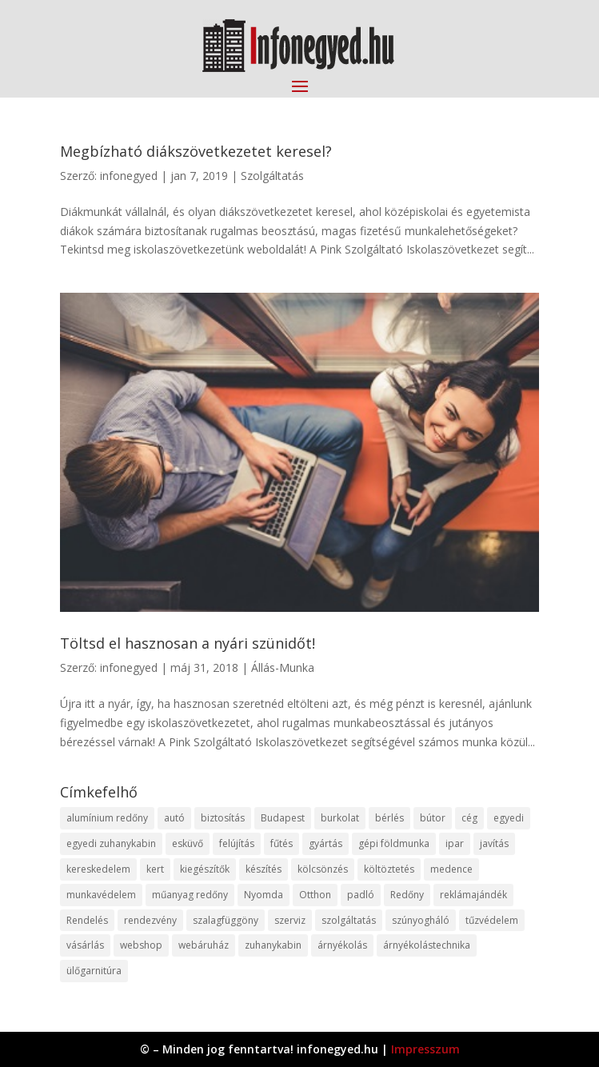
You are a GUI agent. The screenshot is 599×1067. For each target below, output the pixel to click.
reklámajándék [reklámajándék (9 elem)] (473, 894)
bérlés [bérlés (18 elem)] (389, 818)
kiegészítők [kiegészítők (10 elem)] (205, 869)
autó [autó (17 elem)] (174, 818)
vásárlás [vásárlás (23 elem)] (85, 945)
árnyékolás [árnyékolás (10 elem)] (342, 945)
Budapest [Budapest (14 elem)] (283, 818)
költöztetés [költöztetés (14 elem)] (389, 869)
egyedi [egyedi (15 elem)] (508, 818)
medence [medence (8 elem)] (451, 869)
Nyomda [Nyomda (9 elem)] (263, 894)
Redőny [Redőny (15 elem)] (407, 894)
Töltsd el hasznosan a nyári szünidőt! (187, 643)
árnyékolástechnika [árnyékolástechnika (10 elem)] (426, 945)
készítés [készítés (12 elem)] (264, 869)
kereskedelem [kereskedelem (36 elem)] (98, 869)
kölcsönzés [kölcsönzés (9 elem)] (323, 869)
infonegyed (129, 175)
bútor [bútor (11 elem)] (432, 818)
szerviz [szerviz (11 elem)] (289, 920)
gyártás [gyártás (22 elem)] (325, 843)
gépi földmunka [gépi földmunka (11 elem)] (393, 843)
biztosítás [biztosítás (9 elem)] (223, 818)
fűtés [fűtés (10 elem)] (281, 843)
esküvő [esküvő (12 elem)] (187, 843)
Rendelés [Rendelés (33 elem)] (87, 920)
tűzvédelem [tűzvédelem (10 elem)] (491, 920)
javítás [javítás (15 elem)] (494, 843)
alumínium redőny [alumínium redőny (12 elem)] (107, 818)
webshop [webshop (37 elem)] (141, 945)
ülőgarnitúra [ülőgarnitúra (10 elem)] (94, 970)
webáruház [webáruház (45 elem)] (203, 945)
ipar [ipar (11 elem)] (454, 843)
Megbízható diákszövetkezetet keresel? (196, 151)
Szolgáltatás (272, 175)
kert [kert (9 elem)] (155, 869)
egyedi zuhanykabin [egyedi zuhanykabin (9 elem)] (111, 843)
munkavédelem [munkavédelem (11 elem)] (101, 894)
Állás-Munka (282, 667)
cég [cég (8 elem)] (469, 818)
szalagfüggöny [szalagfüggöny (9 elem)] (225, 920)
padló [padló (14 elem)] (360, 894)
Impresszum (425, 1049)
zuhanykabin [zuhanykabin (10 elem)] (273, 945)
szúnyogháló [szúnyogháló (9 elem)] (420, 920)
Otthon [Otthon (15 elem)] (315, 894)
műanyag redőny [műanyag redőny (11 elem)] (190, 894)
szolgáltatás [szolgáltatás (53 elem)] (348, 920)
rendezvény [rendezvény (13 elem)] (150, 920)
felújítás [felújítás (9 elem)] (236, 843)
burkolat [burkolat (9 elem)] (340, 818)
